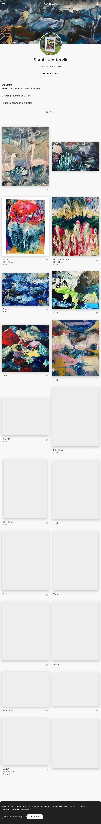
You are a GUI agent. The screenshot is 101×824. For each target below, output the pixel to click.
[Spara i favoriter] (47, 190)
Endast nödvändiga (13, 816)
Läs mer (49, 112)
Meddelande (50, 73)
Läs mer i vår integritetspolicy (16, 809)
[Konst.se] (51, 3)
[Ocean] (25, 289)
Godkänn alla (35, 816)
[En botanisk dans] (75, 226)
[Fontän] (25, 226)
